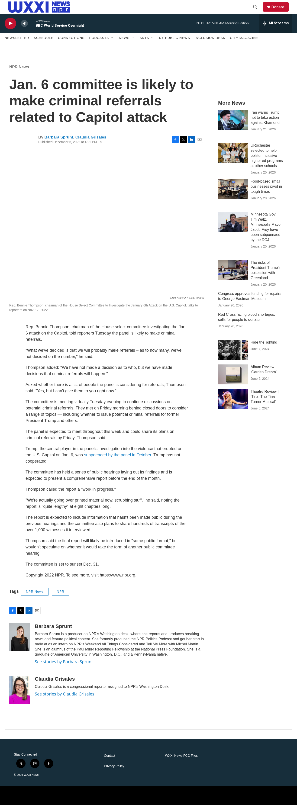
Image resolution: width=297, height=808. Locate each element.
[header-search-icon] (257, 9)
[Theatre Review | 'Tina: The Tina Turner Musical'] (233, 402)
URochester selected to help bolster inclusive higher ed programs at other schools (267, 159)
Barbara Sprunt (58, 140)
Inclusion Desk (210, 41)
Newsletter (17, 41)
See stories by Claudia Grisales (64, 697)
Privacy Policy (114, 769)
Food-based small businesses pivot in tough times (266, 190)
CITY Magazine (244, 41)
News (124, 41)
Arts (144, 41)
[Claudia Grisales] (19, 693)
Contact (109, 759)
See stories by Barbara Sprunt (64, 665)
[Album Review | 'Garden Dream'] (233, 378)
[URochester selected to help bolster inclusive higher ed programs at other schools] (233, 156)
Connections (71, 41)
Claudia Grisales (90, 140)
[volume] (24, 27)
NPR (61, 595)
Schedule (43, 41)
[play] (10, 26)
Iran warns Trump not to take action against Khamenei (265, 121)
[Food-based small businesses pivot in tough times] (233, 192)
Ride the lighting (264, 346)
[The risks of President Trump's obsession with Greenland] (233, 273)
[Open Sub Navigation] (112, 41)
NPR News (19, 70)
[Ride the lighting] (233, 353)
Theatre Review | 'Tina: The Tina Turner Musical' (265, 400)
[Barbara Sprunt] (19, 641)
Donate (280, 8)
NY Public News (174, 41)
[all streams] (275, 26)
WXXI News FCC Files (181, 759)
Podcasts (99, 41)
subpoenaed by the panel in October (117, 458)
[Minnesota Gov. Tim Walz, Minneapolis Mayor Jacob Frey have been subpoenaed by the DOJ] (233, 225)
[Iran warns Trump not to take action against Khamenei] (233, 123)
